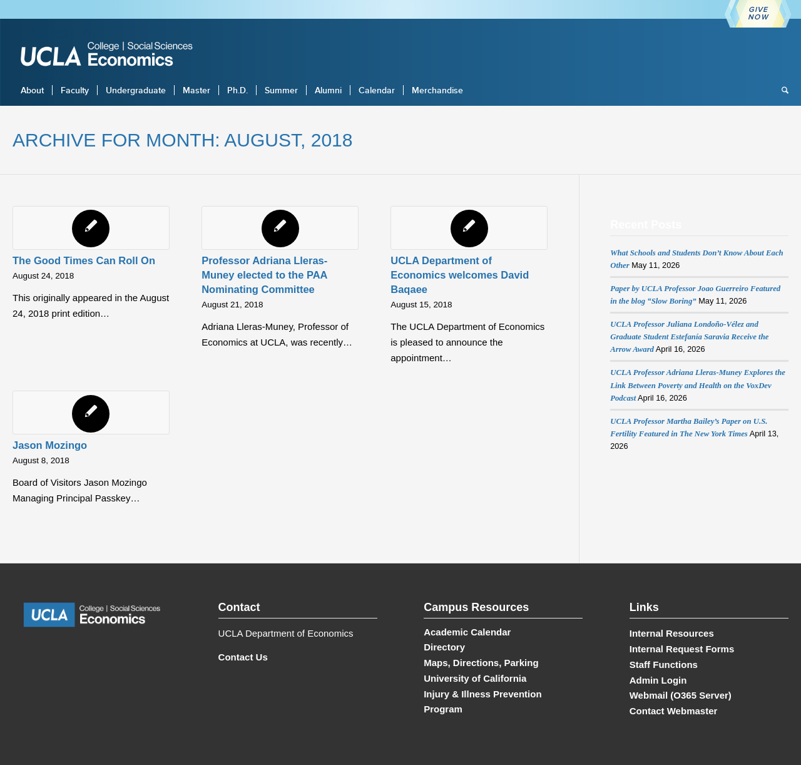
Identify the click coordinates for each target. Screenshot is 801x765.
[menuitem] (32, 90)
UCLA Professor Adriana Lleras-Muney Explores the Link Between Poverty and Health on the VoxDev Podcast (697, 385)
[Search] (780, 90)
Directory (444, 647)
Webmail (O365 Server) (681, 695)
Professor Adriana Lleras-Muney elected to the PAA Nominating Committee (264, 275)
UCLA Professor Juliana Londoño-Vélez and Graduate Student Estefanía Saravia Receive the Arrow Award (689, 337)
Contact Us (243, 657)
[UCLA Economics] (113, 55)
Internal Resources (672, 633)
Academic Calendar (467, 632)
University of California (475, 678)
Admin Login (658, 680)
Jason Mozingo (50, 445)
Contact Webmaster (674, 711)
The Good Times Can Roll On (84, 260)
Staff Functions (664, 664)
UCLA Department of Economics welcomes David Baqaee (459, 275)
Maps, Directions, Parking (481, 662)
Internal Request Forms (682, 649)
